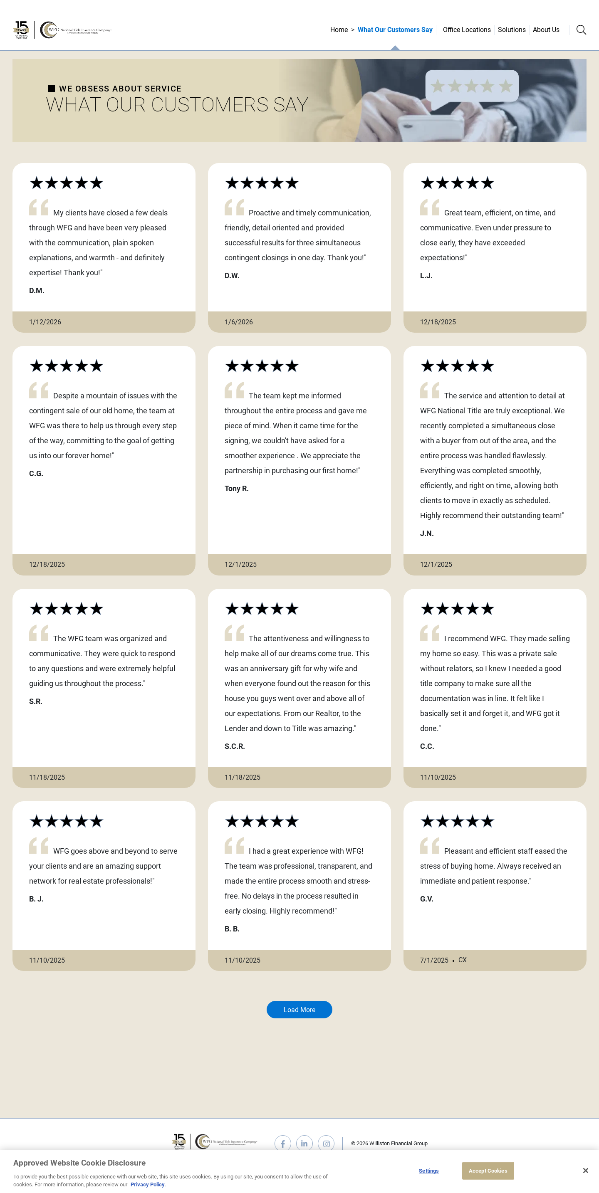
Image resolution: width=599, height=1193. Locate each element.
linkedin (304, 1143)
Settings (429, 1171)
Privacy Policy (148, 1184)
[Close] (586, 1170)
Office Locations (467, 30)
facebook (283, 1143)
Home (339, 30)
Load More (299, 1010)
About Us (546, 30)
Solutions (512, 30)
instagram (326, 1143)
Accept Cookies (488, 1171)
